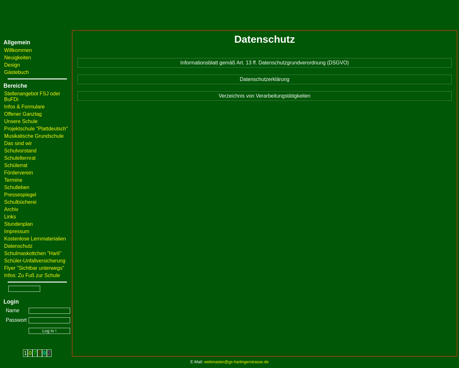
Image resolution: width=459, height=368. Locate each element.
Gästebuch (16, 72)
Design (12, 65)
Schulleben (16, 187)
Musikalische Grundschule (34, 136)
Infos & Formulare (24, 106)
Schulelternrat (20, 158)
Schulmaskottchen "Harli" (32, 253)
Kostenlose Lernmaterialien (35, 238)
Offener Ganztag (23, 114)
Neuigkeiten (17, 57)
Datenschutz (18, 246)
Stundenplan (18, 224)
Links (10, 216)
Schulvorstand (20, 150)
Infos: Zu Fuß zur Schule (32, 275)
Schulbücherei (20, 202)
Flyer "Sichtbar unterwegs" (34, 268)
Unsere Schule (21, 121)
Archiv (11, 209)
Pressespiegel (20, 194)
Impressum (16, 231)
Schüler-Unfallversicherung (34, 260)
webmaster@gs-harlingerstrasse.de (236, 361)
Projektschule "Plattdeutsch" (36, 128)
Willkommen (18, 50)
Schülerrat (15, 165)
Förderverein (18, 172)
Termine (13, 180)
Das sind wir (18, 143)
